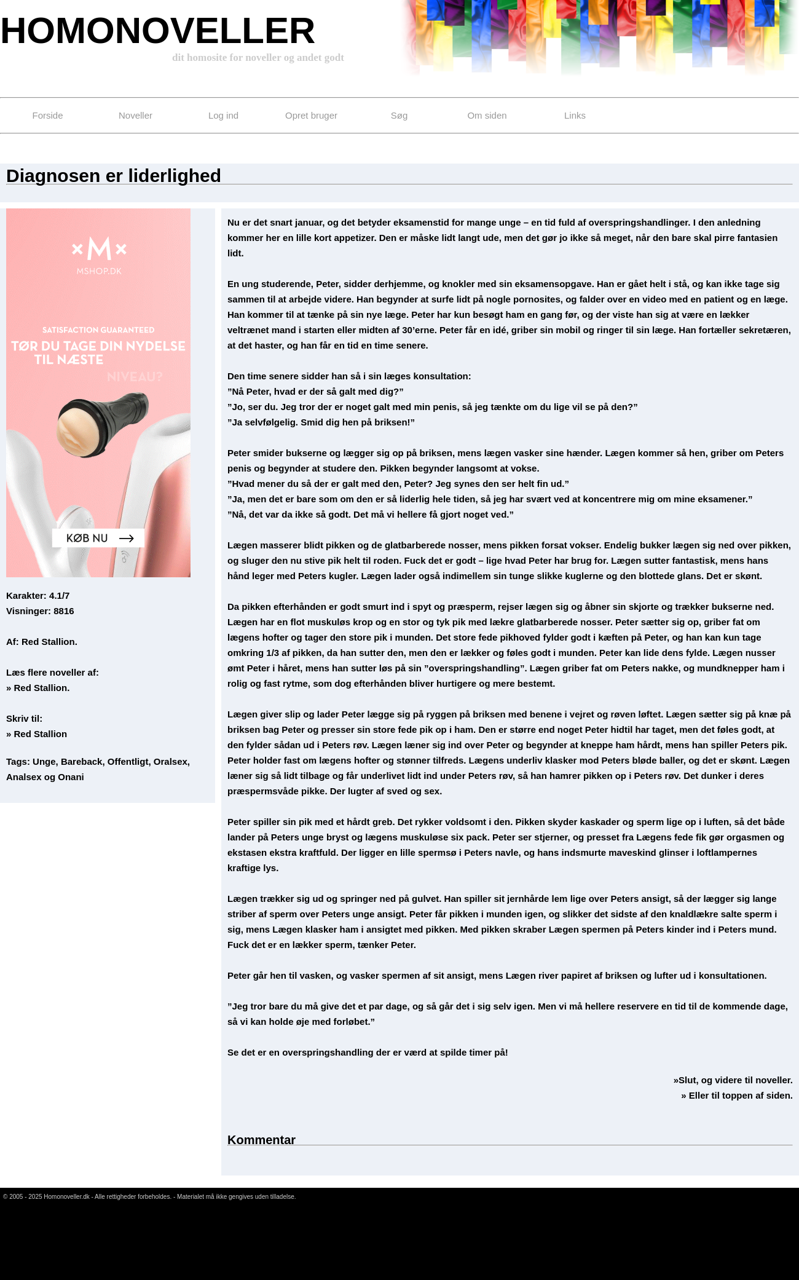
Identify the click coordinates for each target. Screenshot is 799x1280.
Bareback (82, 761)
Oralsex (170, 761)
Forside (47, 115)
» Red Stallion (36, 734)
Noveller (135, 115)
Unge (44, 761)
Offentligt (128, 761)
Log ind (223, 115)
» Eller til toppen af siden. (737, 1095)
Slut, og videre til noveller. (736, 1080)
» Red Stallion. (37, 687)
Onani (71, 777)
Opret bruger (311, 115)
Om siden (486, 115)
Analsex (24, 777)
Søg (399, 115)
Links (575, 115)
